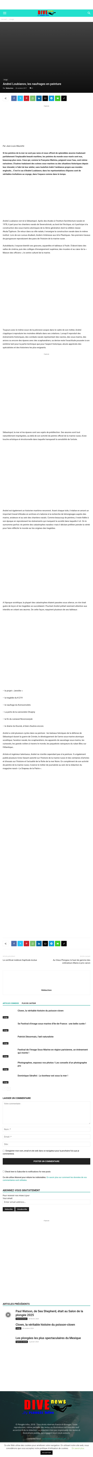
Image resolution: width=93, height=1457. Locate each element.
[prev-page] (4, 1089)
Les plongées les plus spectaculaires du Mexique (48, 1338)
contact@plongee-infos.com (54, 1438)
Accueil (4, 19)
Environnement (21, 1319)
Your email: (8, 1198)
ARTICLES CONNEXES (11, 1003)
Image (11, 19)
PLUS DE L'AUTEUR (29, 1003)
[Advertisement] (46, 4)
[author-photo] (46, 986)
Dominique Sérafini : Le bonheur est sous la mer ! (43, 1075)
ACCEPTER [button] (46, 1453)
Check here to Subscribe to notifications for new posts (27, 1172)
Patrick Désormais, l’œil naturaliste (35, 1036)
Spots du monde (21, 1342)
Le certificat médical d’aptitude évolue (20, 960)
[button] (4, 13)
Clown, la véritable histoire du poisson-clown (41, 1010)
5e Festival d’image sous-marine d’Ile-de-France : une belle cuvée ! (52, 1023)
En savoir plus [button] (78, 1448)
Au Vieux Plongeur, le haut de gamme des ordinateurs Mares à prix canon (71, 961)
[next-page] (8, 1089)
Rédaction (9, 88)
